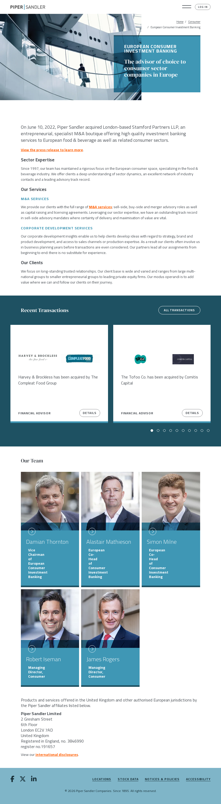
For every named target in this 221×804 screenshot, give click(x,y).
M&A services (100, 206)
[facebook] (12, 780)
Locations (101, 779)
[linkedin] (34, 780)
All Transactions (179, 310)
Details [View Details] (89, 413)
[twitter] (23, 780)
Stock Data (128, 779)
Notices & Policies (162, 779)
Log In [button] (203, 6)
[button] (186, 7)
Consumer (194, 22)
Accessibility (198, 779)
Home (179, 22)
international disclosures (56, 754)
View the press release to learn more (52, 149)
